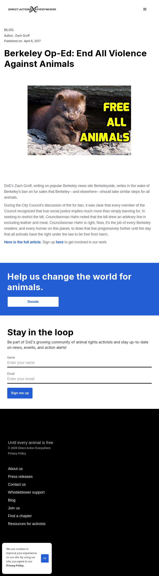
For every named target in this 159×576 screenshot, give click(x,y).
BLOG (9, 30)
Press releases (20, 477)
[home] (34, 9)
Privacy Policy (15, 565)
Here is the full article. (23, 242)
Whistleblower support (26, 492)
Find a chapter (20, 516)
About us (15, 469)
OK (45, 558)
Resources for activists (26, 524)
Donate (33, 301)
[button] (145, 9)
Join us (14, 508)
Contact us (17, 484)
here (60, 242)
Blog (11, 500)
